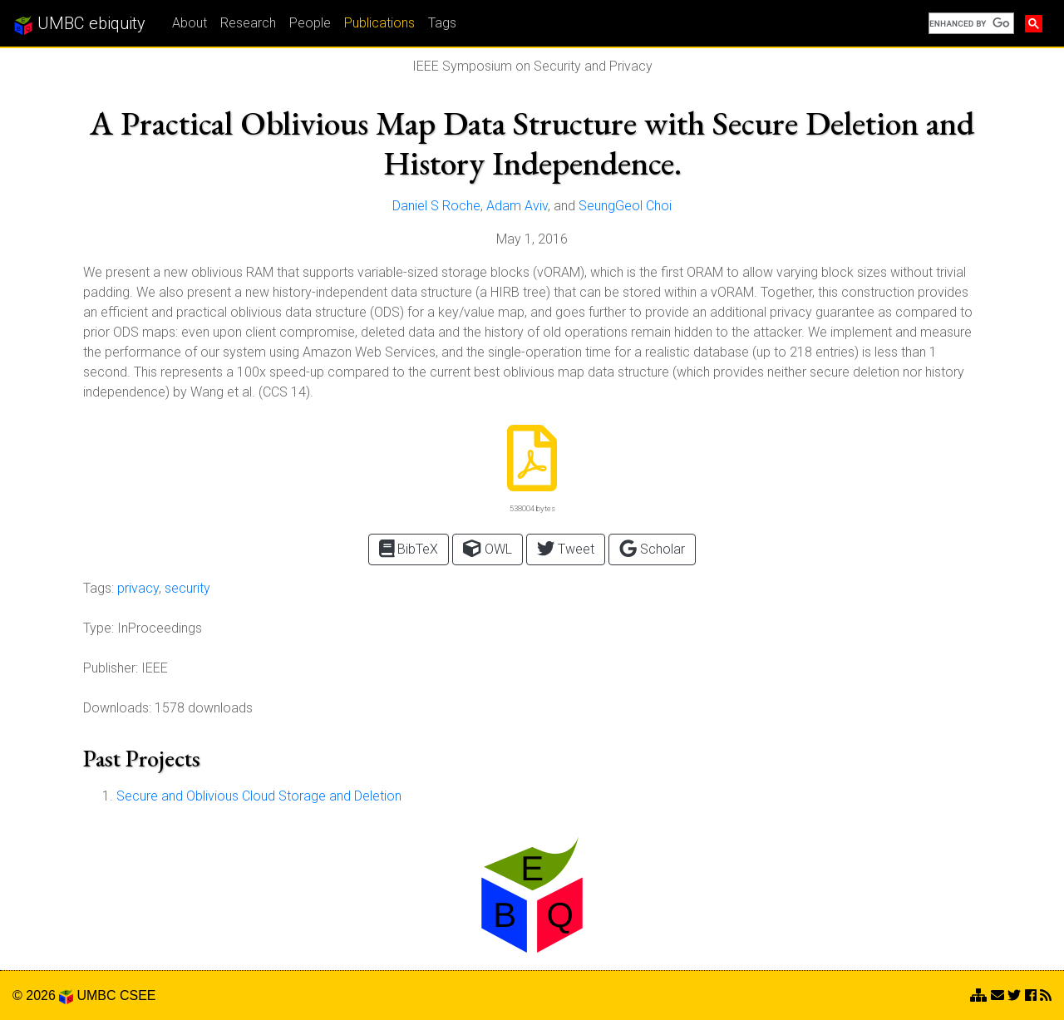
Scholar (652, 548)
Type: (98, 628)
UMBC (96, 995)
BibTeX (409, 548)
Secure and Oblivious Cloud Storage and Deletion (258, 796)
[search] (969, 23)
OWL (487, 548)
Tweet (565, 548)
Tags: (98, 588)
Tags (442, 23)
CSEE (138, 995)
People (310, 23)
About (189, 23)
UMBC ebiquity (79, 24)
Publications (379, 23)
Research (248, 23)
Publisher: (110, 668)
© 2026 (42, 995)
